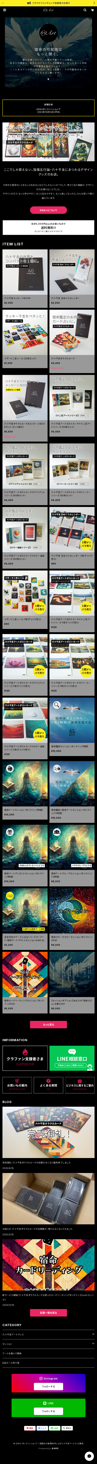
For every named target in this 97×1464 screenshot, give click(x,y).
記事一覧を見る (48, 1312)
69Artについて (48, 210)
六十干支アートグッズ (13, 1334)
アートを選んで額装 (12, 1353)
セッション (7, 1344)
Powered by (48, 1448)
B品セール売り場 (10, 1362)
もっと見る (48, 1024)
